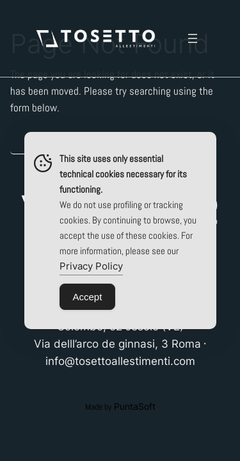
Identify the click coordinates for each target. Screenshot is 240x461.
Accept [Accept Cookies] (87, 296)
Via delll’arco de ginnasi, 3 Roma (117, 343)
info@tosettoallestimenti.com (120, 361)
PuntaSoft (135, 406)
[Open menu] (192, 38)
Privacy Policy (91, 266)
